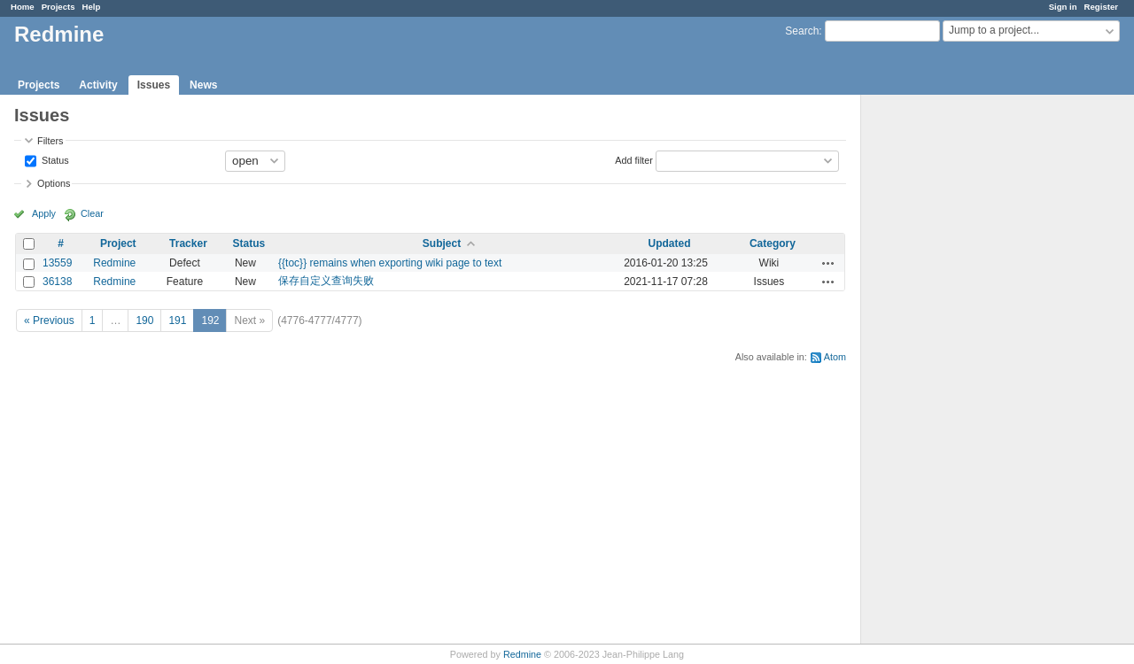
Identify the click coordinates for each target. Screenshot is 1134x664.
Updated (670, 243)
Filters (50, 140)
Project (118, 243)
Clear (92, 213)
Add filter (634, 159)
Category (773, 243)
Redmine (114, 263)
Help (91, 7)
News (203, 85)
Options (53, 183)
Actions (828, 263)
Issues (153, 85)
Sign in (1063, 7)
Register (1101, 7)
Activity (98, 85)
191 (177, 320)
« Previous (49, 320)
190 (144, 320)
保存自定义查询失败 (326, 280)
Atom (835, 356)
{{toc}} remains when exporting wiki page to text (389, 263)
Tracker (188, 243)
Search (802, 31)
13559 (57, 263)
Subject (442, 243)
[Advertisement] (950, 372)
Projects (58, 7)
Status (54, 159)
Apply (44, 213)
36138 (57, 281)
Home (23, 7)
